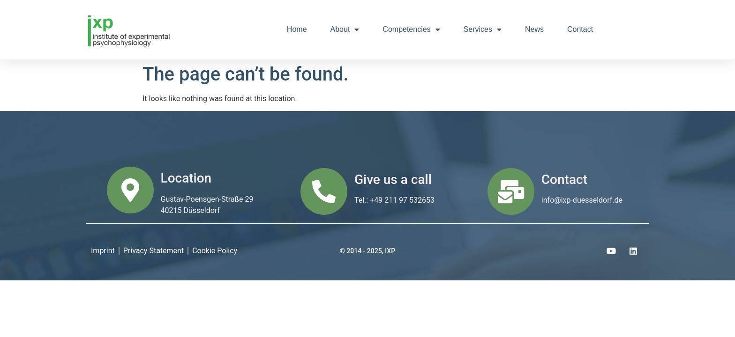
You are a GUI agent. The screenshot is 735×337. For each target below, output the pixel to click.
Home (297, 29)
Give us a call (393, 179)
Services (483, 29)
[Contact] (511, 191)
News (534, 29)
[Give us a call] (323, 191)
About (345, 29)
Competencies (411, 29)
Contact (580, 29)
